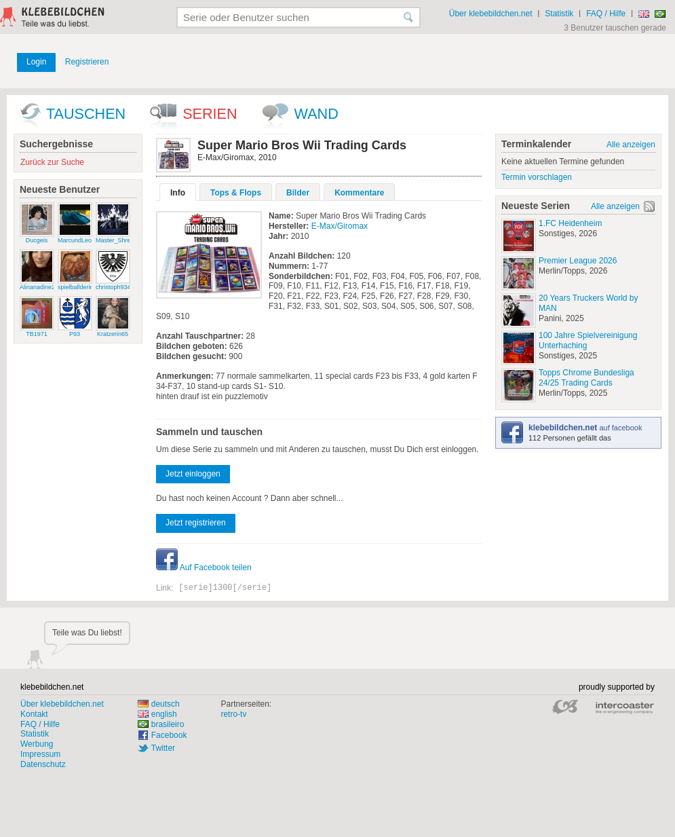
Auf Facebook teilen (204, 567)
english (157, 714)
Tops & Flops (235, 193)
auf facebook (585, 428)
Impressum (40, 754)
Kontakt (34, 714)
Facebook (169, 735)
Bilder (297, 193)
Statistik (559, 13)
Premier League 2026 (578, 260)
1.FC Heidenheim (570, 223)
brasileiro (161, 724)
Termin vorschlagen (536, 177)
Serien (209, 113)
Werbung (36, 744)
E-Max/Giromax (339, 226)
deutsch (159, 704)
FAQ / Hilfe (605, 13)
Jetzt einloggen (193, 474)
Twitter (163, 748)
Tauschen (86, 113)
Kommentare (359, 193)
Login (36, 62)
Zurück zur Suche (52, 162)
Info (177, 193)
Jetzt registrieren (196, 522)
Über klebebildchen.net (491, 13)
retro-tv (233, 714)
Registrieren (87, 62)
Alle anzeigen (630, 144)
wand (316, 113)
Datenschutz (43, 764)
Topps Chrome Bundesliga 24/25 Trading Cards (586, 378)
